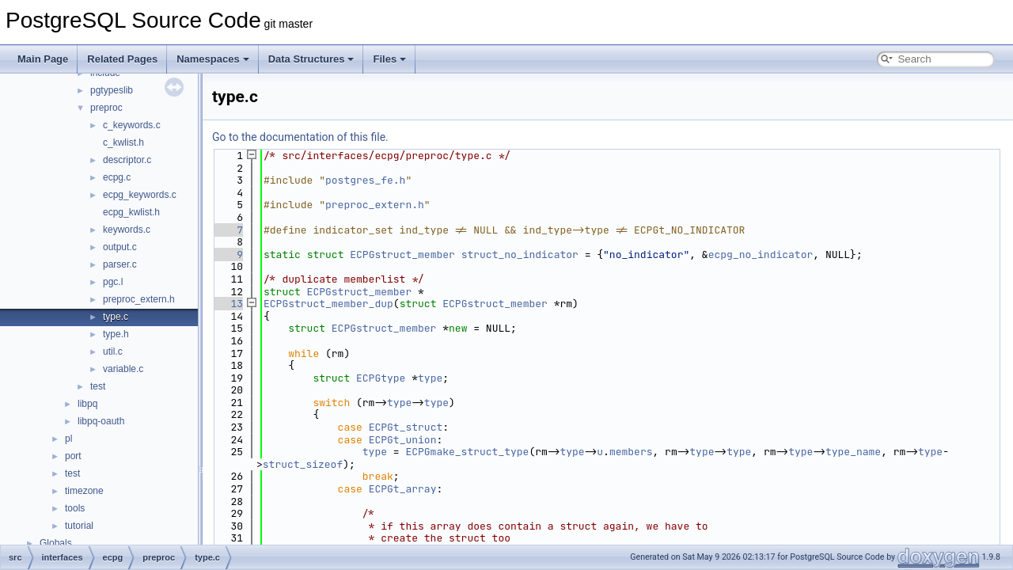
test (97, 386)
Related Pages (122, 59)
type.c (115, 316)
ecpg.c (117, 177)
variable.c (123, 368)
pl (68, 438)
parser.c (120, 264)
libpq (87, 403)
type (430, 378)
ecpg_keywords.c (139, 194)
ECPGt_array (403, 489)
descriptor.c (127, 159)
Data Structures (311, 59)
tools (75, 508)
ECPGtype (380, 378)
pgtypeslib (111, 90)
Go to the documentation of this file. (300, 137)
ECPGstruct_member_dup (328, 303)
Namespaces (212, 59)
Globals (56, 543)
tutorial (79, 525)
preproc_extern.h (139, 299)
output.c (120, 247)
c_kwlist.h (123, 142)
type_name (853, 451)
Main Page (42, 59)
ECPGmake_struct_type (467, 451)
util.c (113, 351)
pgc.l (113, 281)
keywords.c (126, 229)
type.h (116, 334)
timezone (84, 490)
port (73, 456)
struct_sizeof (303, 464)
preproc (106, 107)
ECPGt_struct (406, 427)
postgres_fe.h (365, 180)
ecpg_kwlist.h (131, 212)
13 (227, 303)
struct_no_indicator (520, 254)
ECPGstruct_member (402, 254)
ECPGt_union (403, 439)
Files (389, 59)
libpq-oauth (101, 421)
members (631, 451)
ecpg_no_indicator (761, 254)
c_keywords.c (132, 125)
